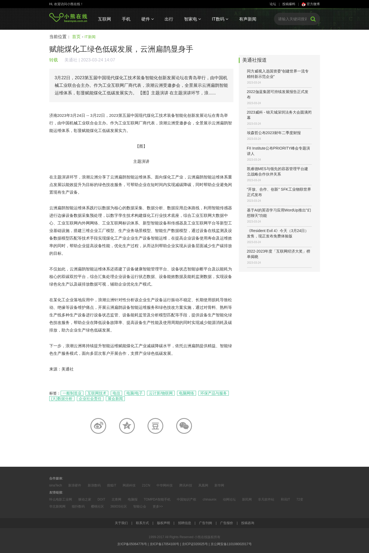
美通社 (70, 60)
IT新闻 (89, 37)
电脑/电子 (134, 393)
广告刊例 (205, 523)
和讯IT (285, 499)
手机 (126, 19)
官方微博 (311, 4)
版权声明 (163, 523)
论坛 (273, 4)
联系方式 (142, 523)
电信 (116, 393)
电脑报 (133, 499)
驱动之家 (84, 499)
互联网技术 (96, 393)
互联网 (104, 19)
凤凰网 (203, 485)
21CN (146, 485)
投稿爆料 (288, 4)
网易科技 (129, 485)
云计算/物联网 (161, 393)
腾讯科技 (185, 485)
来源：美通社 (61, 369)
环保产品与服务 (213, 393)
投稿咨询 (247, 523)
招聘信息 (184, 523)
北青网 (116, 499)
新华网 (219, 485)
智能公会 (139, 506)
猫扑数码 (78, 506)
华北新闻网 (57, 506)
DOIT (101, 499)
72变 (299, 499)
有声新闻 (247, 19)
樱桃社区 (97, 506)
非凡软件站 (266, 499)
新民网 (247, 499)
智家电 (192, 19)
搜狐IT (111, 485)
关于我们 (121, 523)
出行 (169, 19)
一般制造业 (72, 393)
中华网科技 (164, 485)
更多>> (158, 506)
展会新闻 (115, 398)
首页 (76, 36)
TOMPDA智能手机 (157, 499)
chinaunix (210, 499)
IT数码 (220, 19)
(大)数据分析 (62, 398)
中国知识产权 (186, 499)
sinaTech (55, 485)
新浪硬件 (74, 485)
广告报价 (226, 523)
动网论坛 (229, 499)
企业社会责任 (90, 398)
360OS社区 (118, 506)
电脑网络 (186, 393)
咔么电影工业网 (60, 499)
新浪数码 (94, 485)
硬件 (147, 19)
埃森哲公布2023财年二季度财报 (274, 133)
